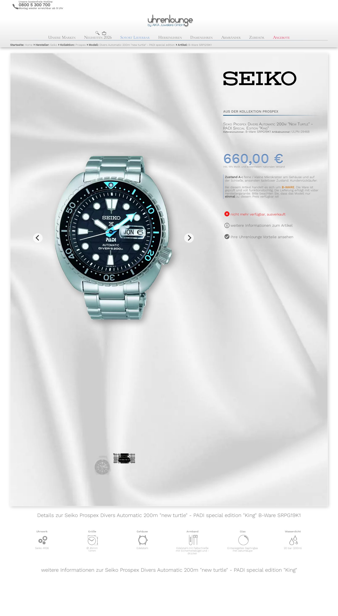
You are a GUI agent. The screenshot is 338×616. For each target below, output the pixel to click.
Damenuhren (201, 37)
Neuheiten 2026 (98, 37)
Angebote (281, 37)
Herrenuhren (170, 37)
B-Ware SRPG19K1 (195, 44)
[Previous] (38, 238)
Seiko (46, 44)
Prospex (73, 44)
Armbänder (231, 37)
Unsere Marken (61, 37)
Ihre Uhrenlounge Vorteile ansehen (262, 237)
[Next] (189, 238)
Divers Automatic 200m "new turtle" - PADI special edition (132, 44)
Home (21, 44)
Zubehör (256, 37)
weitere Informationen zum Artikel (262, 225)
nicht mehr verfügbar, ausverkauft (258, 214)
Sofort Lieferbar (135, 37)
